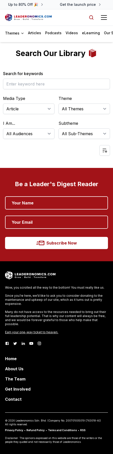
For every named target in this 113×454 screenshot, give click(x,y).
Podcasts (53, 33)
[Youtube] (31, 343)
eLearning (91, 33)
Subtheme (68, 123)
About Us (14, 368)
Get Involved (18, 389)
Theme (65, 98)
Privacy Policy (14, 430)
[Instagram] (39, 343)
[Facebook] (7, 343)
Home (11, 358)
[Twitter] (15, 343)
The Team (15, 378)
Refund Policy (35, 430)
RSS (83, 430)
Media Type (14, 98)
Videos (72, 33)
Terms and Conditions (62, 430)
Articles (34, 33)
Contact (13, 399)
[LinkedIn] (23, 343)
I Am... (9, 123)
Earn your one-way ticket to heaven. (31, 332)
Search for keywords (23, 73)
